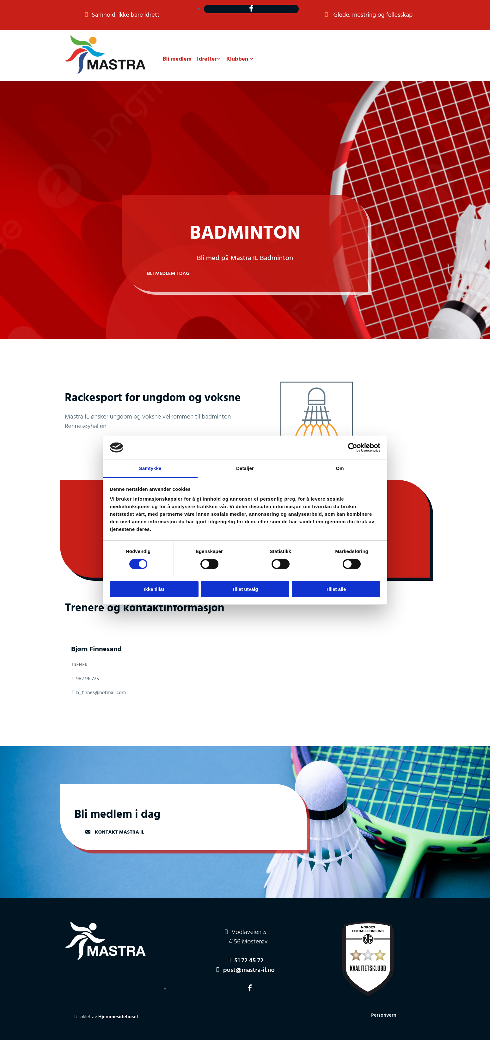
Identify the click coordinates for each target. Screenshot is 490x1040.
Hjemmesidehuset (118, 1017)
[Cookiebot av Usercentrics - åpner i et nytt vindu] (352, 447)
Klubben (238, 59)
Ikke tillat (154, 589)
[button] (168, 273)
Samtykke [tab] (150, 468)
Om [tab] (340, 468)
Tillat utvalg (245, 589)
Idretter (207, 59)
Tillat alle (336, 589)
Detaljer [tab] (245, 468)
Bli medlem (177, 59)
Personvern (383, 1015)
